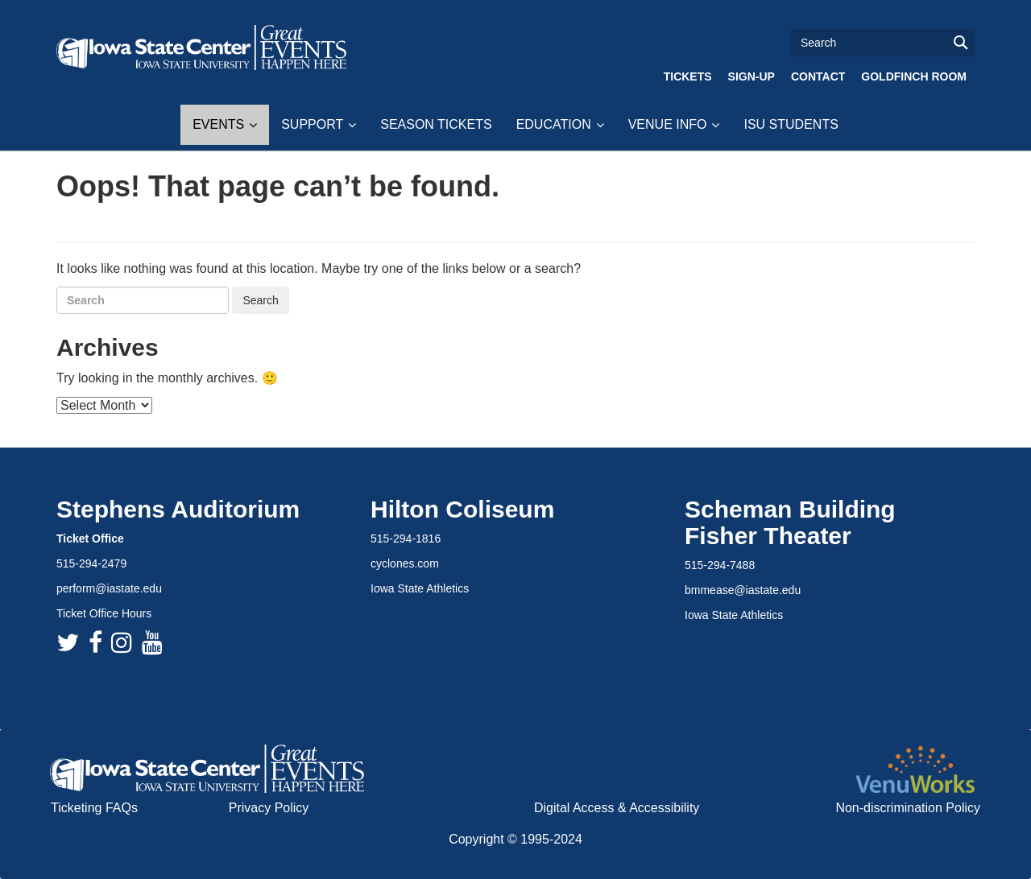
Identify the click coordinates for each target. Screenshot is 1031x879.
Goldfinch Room (914, 76)
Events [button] (218, 124)
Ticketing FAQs (94, 808)
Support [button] (312, 124)
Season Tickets (435, 124)
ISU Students (790, 124)
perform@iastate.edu (109, 588)
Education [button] (553, 124)
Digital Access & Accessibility (616, 808)
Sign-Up (751, 76)
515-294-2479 (91, 563)
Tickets (688, 76)
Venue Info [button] (667, 124)
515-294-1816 (406, 538)
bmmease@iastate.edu (743, 590)
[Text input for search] (883, 42)
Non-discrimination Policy (907, 808)
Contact (818, 76)
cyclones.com (405, 563)
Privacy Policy (269, 808)
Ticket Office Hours (103, 613)
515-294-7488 (720, 565)
